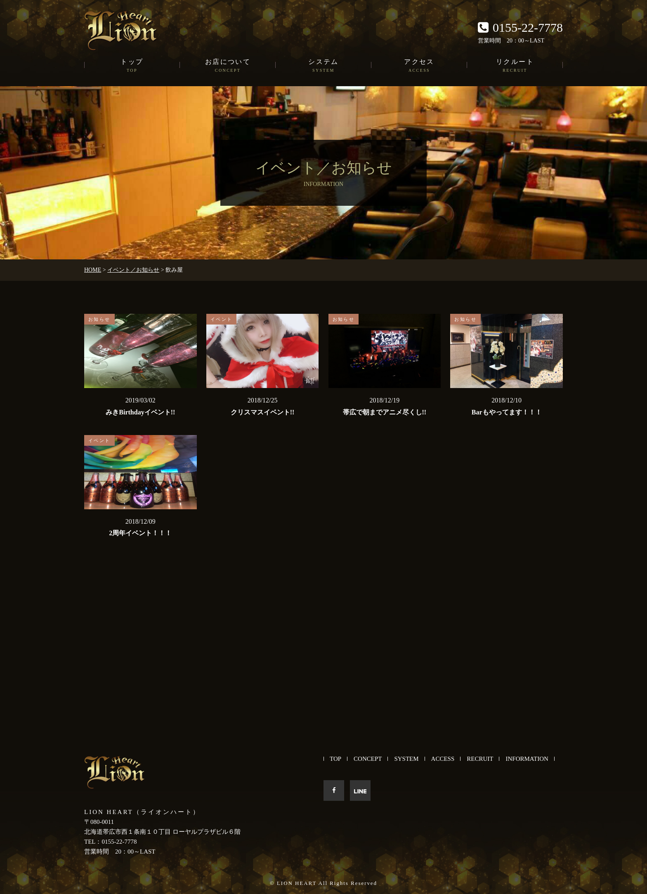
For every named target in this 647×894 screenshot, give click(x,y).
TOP (335, 758)
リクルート (515, 66)
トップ (132, 66)
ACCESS (443, 758)
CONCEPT (368, 758)
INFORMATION (526, 758)
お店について (228, 66)
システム (323, 66)
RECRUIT (480, 758)
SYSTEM (406, 758)
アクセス (419, 66)
